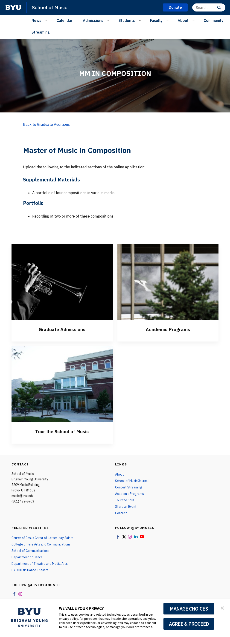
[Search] (208, 7)
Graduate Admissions (62, 329)
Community (213, 20)
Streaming (41, 32)
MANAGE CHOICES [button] (189, 608)
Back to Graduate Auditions (46, 124)
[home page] (13, 7)
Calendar (64, 20)
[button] (222, 607)
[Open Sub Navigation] (47, 20)
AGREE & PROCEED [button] (189, 624)
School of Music (49, 7)
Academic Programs (168, 329)
